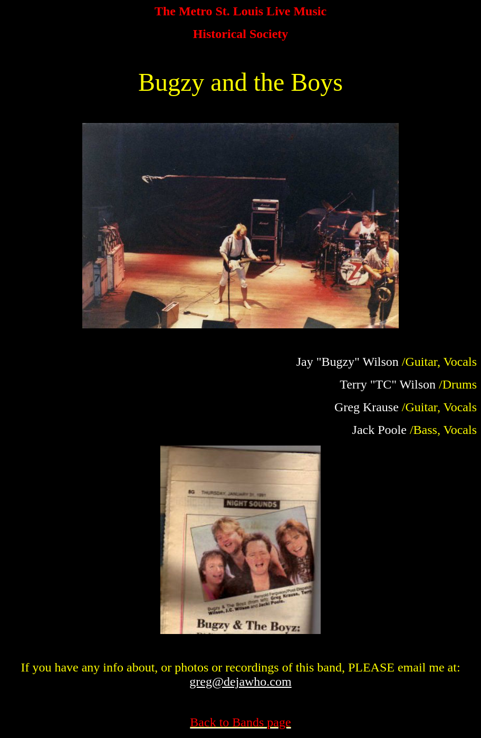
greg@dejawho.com (240, 681)
